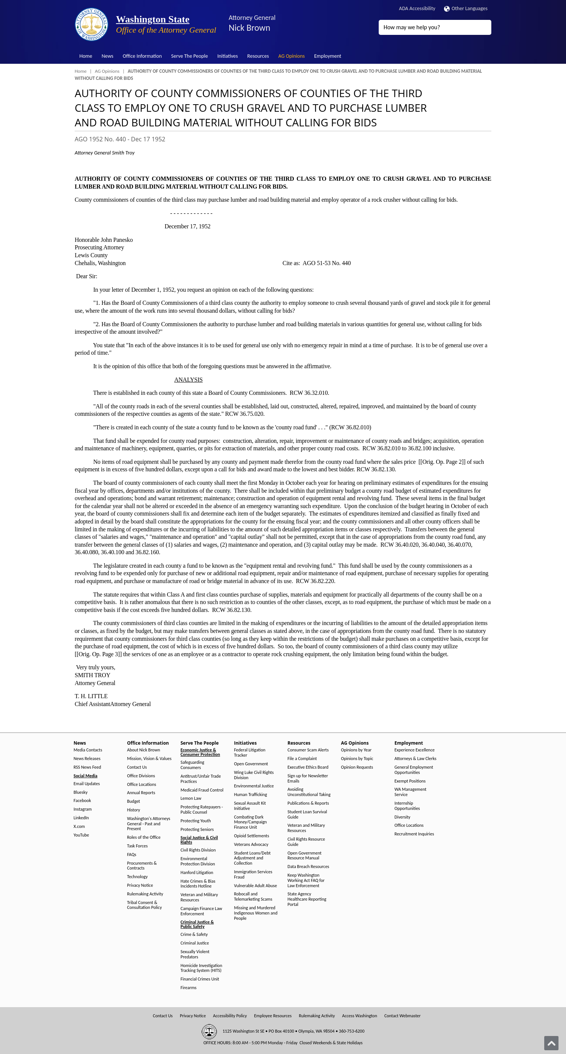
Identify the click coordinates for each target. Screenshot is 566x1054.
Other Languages (466, 8)
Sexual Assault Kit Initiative (250, 806)
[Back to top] (551, 1043)
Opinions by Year (356, 750)
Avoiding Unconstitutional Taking (309, 792)
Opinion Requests (357, 767)
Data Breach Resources (308, 866)
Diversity (402, 817)
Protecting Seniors (197, 829)
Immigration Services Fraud (253, 875)
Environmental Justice (254, 786)
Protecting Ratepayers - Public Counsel (202, 810)
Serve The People (189, 56)
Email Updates (87, 783)
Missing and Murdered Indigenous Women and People (256, 913)
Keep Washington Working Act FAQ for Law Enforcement (306, 880)
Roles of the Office (144, 837)
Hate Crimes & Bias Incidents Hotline (198, 884)
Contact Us (137, 767)
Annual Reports (141, 792)
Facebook (82, 800)
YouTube (81, 835)
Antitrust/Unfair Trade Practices (201, 779)
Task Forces (137, 846)
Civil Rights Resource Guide (306, 842)
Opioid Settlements (251, 836)
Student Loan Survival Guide (307, 815)
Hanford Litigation (197, 872)
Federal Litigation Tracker (250, 753)
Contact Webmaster (402, 1016)
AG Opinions (291, 56)
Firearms (188, 987)
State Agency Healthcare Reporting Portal (307, 899)
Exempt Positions (410, 781)
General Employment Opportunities (413, 770)
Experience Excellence (414, 750)
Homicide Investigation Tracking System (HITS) (201, 968)
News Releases (87, 758)
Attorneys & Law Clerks (415, 758)
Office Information (142, 56)
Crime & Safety (194, 934)
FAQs (131, 854)
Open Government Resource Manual (305, 856)
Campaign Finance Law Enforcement (201, 911)
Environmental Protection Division (198, 861)
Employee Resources (273, 1016)
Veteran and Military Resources (199, 897)
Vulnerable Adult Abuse (255, 885)
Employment (327, 56)
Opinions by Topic (357, 758)
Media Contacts (88, 750)
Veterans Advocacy (251, 844)
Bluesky (80, 792)
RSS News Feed (87, 767)
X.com (79, 826)
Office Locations (141, 784)
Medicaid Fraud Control (202, 790)
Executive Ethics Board (308, 767)
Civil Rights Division (198, 850)
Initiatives (227, 56)
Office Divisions (141, 776)
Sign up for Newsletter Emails (308, 779)
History (133, 810)
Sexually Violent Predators (195, 954)
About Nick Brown (143, 750)
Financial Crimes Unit (200, 979)
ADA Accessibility (417, 8)
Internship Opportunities (407, 806)
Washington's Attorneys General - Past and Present (148, 824)
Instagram (83, 809)
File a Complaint (302, 758)
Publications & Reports (308, 803)
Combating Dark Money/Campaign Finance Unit (250, 822)
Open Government (251, 764)
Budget (133, 801)
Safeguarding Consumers (192, 765)
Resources (258, 56)
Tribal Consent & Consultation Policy (144, 905)
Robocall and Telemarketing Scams (253, 897)
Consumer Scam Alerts (308, 750)
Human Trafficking (250, 794)
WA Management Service (410, 792)
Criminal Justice (195, 943)
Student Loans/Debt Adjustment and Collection (252, 858)
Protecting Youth (196, 821)
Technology (137, 876)
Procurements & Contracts (142, 866)
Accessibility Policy (230, 1016)
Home (86, 56)
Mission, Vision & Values (149, 758)
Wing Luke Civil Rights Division (254, 775)
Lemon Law (191, 798)
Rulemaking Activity (145, 894)
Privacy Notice (140, 885)
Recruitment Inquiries (414, 834)
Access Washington (359, 1016)
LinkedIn (81, 818)
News (107, 56)
